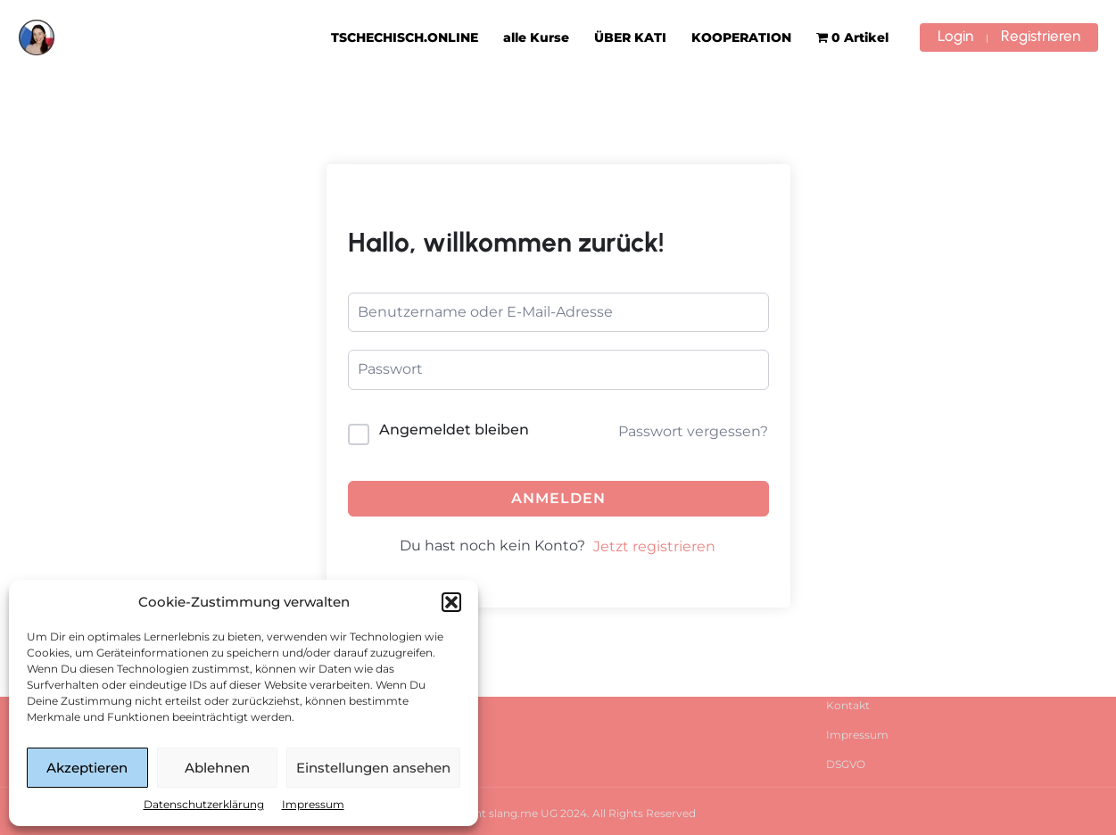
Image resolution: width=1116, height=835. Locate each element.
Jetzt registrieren (654, 546)
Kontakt (848, 705)
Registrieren (1040, 36)
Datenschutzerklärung (204, 804)
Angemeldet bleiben (454, 429)
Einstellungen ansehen (373, 767)
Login (955, 36)
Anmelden (558, 498)
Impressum (313, 804)
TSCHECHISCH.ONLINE (404, 37)
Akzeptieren (87, 767)
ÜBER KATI (630, 37)
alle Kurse (536, 37)
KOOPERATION (741, 37)
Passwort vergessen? (693, 431)
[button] (451, 602)
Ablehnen (217, 767)
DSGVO (845, 764)
